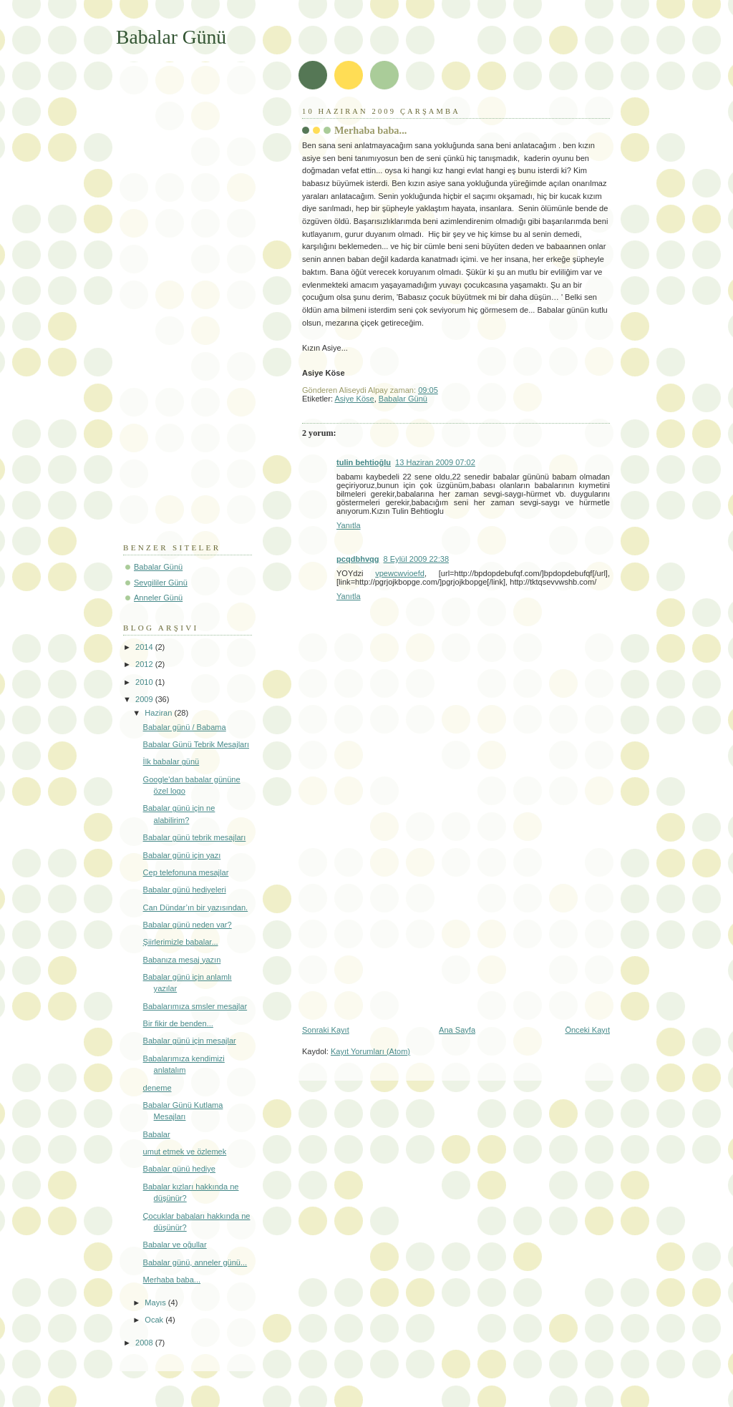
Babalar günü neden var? (187, 924)
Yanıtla (348, 525)
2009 (145, 699)
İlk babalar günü (171, 761)
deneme (157, 1088)
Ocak (155, 1319)
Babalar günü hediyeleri (184, 889)
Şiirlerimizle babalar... (180, 942)
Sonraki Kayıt (325, 1030)
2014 (145, 647)
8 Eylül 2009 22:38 (417, 559)
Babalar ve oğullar (175, 1244)
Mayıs (156, 1302)
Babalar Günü (403, 398)
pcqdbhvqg (357, 559)
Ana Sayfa (457, 1030)
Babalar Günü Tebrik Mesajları (196, 744)
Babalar (156, 1134)
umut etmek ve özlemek (185, 1151)
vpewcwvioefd (399, 573)
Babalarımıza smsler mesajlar (195, 1006)
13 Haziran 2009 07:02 (435, 462)
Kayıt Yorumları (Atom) (370, 1051)
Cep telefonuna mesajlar (186, 872)
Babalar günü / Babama (184, 727)
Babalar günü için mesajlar (189, 1040)
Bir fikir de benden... (178, 1023)
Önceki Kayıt (587, 1030)
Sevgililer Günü (161, 582)
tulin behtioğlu (363, 462)
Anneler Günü (158, 597)
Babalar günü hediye (179, 1168)
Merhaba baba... (370, 130)
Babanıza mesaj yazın (182, 959)
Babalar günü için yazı (182, 855)
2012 (145, 664)
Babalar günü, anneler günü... (195, 1262)
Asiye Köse (354, 398)
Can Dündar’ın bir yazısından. (195, 907)
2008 (145, 1342)
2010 (145, 682)
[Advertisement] (422, 916)
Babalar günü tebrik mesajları (194, 837)
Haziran (159, 713)
